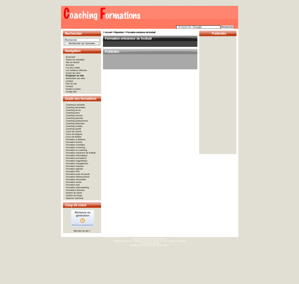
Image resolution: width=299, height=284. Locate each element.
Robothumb (162, 239)
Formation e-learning (75, 147)
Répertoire (119, 32)
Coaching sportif (73, 129)
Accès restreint (163, 245)
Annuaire (70, 65)
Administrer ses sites (75, 78)
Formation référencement (77, 177)
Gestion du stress (74, 193)
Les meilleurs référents (76, 70)
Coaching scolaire (74, 126)
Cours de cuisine (73, 131)
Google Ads (71, 91)
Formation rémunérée (76, 179)
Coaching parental (74, 118)
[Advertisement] (150, 62)
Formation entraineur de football (81, 153)
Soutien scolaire (73, 89)
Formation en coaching (76, 150)
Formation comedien (75, 145)
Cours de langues (74, 134)
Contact (69, 86)
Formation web (73, 185)
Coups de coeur (73, 73)
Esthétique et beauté (142, 241)
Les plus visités (73, 67)
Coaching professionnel (77, 121)
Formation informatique (76, 155)
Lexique (69, 81)
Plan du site (71, 83)
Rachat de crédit (160, 241)
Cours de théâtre (73, 137)
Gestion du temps (74, 195)
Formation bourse (74, 142)
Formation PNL (73, 171)
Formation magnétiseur (76, 161)
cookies (156, 243)
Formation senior (74, 182)
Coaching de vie (73, 110)
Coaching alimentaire (75, 107)
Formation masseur (75, 166)
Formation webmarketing (77, 187)
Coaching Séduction (75, 123)
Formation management (77, 163)
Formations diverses (75, 190)
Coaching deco (73, 113)
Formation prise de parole (78, 174)
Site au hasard (72, 62)
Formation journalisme (76, 158)
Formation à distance (75, 139)
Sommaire (70, 57)
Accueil (108, 32)
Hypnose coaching (74, 198)
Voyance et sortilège (177, 241)
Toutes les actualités (75, 59)
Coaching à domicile (75, 105)
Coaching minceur (74, 115)
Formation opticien (74, 169)
